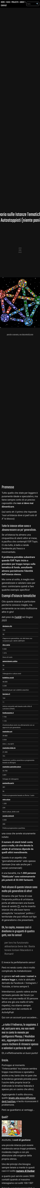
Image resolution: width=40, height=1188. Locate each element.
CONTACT (4, 5)
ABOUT (22, 2)
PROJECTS (15, 2)
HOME (3, 2)
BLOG (8, 2)
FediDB (18, 617)
